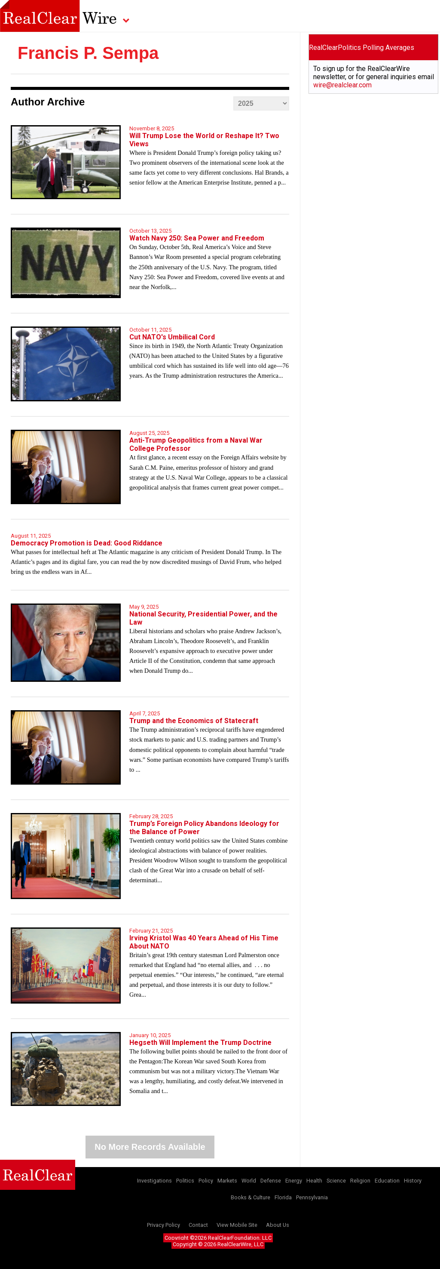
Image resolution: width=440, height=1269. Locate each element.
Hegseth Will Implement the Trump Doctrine (200, 1042)
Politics (185, 1180)
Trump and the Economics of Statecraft (193, 721)
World (248, 1180)
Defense (270, 1180)
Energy (293, 1180)
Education (387, 1180)
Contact (198, 1225)
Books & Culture (250, 1197)
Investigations (154, 1180)
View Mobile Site (237, 1225)
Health (314, 1180)
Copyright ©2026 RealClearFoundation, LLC (218, 1238)
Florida (283, 1197)
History (413, 1180)
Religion (360, 1180)
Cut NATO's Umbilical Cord (172, 337)
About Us (277, 1225)
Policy (206, 1180)
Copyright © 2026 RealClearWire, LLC (218, 1244)
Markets (227, 1180)
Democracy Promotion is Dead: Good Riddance (86, 543)
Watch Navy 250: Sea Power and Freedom (196, 238)
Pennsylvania (312, 1197)
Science (336, 1180)
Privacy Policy (163, 1225)
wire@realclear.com (342, 85)
